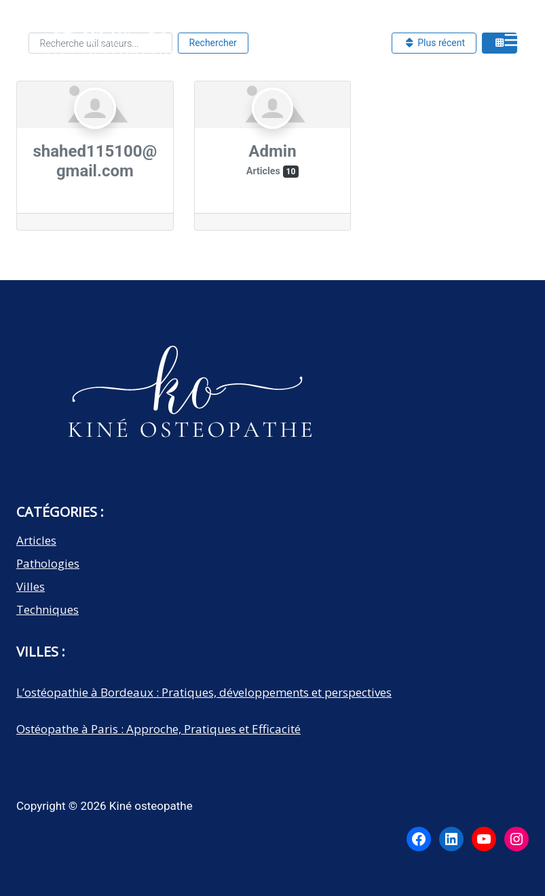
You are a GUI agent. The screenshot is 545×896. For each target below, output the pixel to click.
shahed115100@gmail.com (95, 161)
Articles (36, 540)
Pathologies (47, 563)
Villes (30, 586)
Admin (272, 151)
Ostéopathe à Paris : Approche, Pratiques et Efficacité (158, 729)
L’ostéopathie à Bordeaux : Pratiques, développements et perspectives (204, 692)
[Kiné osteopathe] (108, 43)
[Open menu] (513, 40)
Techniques (47, 609)
